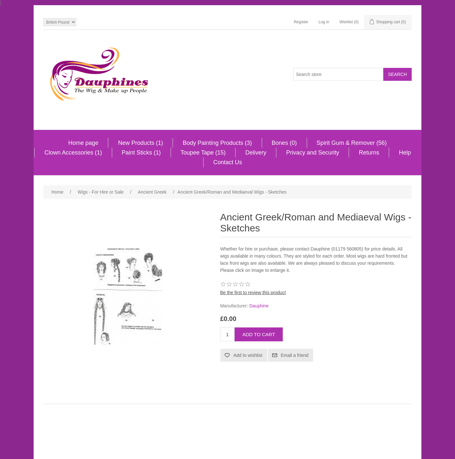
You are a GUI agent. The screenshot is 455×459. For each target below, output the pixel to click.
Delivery (255, 152)
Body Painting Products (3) (217, 143)
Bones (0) (284, 143)
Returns (369, 152)
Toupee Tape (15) (203, 152)
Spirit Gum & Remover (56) (352, 143)
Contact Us (227, 162)
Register (301, 22)
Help (405, 152)
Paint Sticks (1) (141, 152)
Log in (324, 22)
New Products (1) (140, 143)
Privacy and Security (312, 152)
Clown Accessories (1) (73, 152)
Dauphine (259, 305)
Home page (83, 143)
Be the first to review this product (253, 292)
